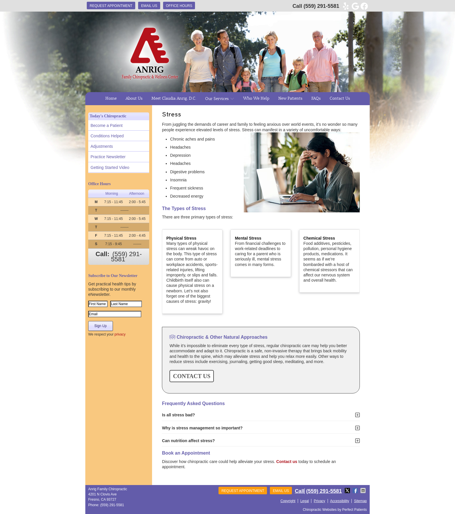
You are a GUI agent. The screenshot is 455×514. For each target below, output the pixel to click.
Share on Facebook (356, 490)
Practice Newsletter (108, 156)
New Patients (290, 98)
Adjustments (102, 146)
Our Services (217, 98)
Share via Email (363, 490)
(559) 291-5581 (321, 6)
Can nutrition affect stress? (188, 440)
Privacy (319, 501)
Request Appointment (111, 6)
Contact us (286, 461)
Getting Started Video (110, 167)
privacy (119, 334)
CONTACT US (191, 376)
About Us (134, 98)
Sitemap (360, 501)
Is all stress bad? (178, 415)
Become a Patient (107, 125)
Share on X (348, 490)
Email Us (149, 6)
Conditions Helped (107, 136)
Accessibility (339, 501)
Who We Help (256, 98)
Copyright (288, 501)
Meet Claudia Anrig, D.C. (173, 98)
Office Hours (179, 6)
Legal (304, 501)
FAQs (316, 98)
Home (111, 98)
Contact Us (340, 98)
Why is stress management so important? (202, 428)
